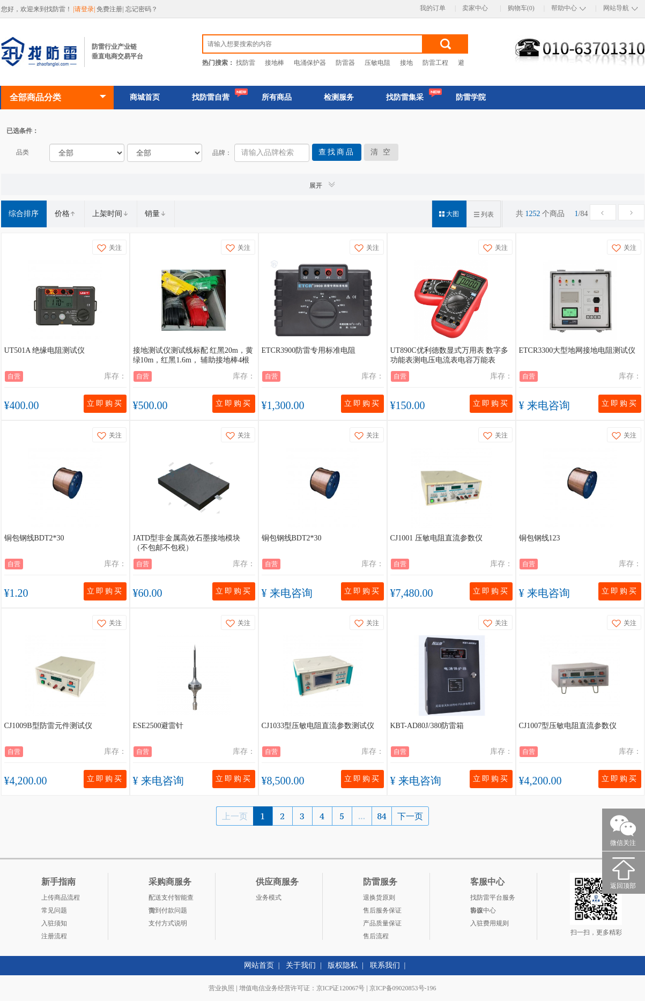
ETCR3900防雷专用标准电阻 (309, 350)
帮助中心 (564, 8)
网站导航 (616, 8)
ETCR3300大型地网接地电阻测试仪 (577, 350)
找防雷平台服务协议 (492, 899)
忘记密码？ (141, 9)
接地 (406, 62)
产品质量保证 (382, 923)
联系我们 (385, 965)
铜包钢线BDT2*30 (34, 538)
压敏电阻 (377, 62)
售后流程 (376, 936)
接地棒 (274, 62)
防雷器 (345, 62)
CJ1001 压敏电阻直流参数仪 (436, 538)
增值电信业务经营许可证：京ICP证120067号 (302, 988)
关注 (109, 248)
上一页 (235, 816)
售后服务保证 (382, 910)
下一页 (410, 816)
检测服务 (339, 97)
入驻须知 (54, 923)
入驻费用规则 (489, 923)
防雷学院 (471, 97)
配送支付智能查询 (171, 899)
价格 (65, 214)
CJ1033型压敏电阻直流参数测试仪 (318, 726)
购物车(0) (521, 8)
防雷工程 (435, 62)
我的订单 (433, 8)
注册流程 (54, 936)
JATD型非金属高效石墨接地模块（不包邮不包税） (187, 543)
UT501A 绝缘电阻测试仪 (44, 350)
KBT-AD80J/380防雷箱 (427, 726)
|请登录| (85, 9)
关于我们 (301, 965)
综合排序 (24, 214)
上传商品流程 (60, 897)
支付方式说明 (168, 923)
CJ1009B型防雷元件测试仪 (48, 726)
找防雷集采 (405, 97)
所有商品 (277, 97)
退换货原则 (379, 897)
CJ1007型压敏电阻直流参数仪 (568, 726)
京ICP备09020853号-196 (402, 988)
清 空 (381, 152)
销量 (155, 214)
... (361, 816)
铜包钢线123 (539, 538)
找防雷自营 (210, 97)
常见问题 (54, 910)
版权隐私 (343, 965)
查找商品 (336, 152)
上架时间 (110, 214)
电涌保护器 (310, 62)
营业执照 (221, 988)
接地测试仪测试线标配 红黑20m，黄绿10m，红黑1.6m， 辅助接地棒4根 (193, 355)
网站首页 (259, 965)
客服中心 (483, 910)
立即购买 (105, 403)
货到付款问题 (168, 910)
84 (382, 816)
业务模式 (268, 897)
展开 (322, 184)
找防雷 (245, 62)
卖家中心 (475, 8)
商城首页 (145, 97)
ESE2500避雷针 (158, 726)
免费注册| (111, 9)
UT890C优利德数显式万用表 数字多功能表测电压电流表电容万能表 (449, 355)
